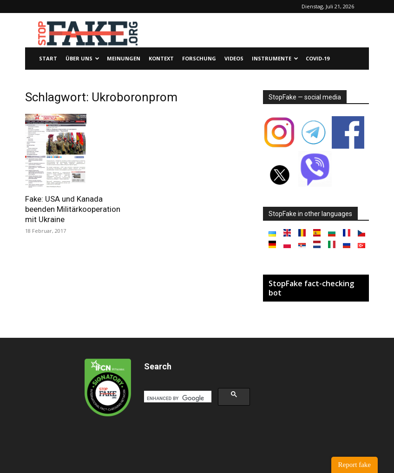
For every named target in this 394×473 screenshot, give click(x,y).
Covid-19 (317, 58)
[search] (177, 398)
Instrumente (275, 58)
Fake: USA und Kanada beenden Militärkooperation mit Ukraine (72, 209)
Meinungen (123, 58)
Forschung (199, 58)
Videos (233, 58)
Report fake (354, 464)
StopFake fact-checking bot (311, 288)
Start (48, 58)
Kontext (161, 58)
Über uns (82, 58)
